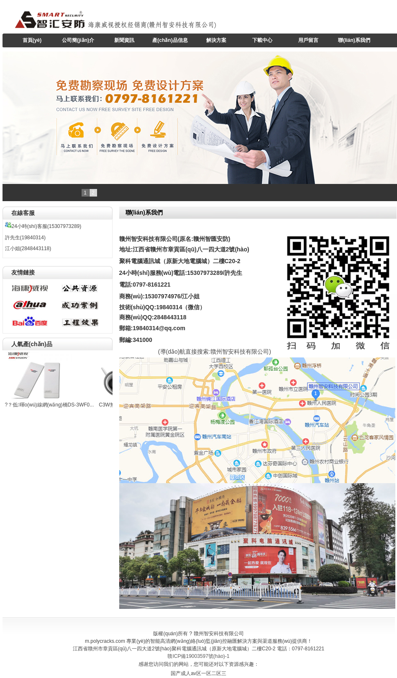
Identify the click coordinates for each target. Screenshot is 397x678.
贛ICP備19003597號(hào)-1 (198, 656)
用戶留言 (308, 40)
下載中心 (262, 40)
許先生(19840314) (25, 238)
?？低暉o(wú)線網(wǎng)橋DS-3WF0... (49, 405)
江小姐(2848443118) (28, 248)
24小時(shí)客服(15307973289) (43, 226)
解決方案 (216, 40)
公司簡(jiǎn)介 (78, 40)
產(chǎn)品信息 (169, 40)
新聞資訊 (124, 40)
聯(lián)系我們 (354, 40)
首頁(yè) (32, 40)
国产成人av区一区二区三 (198, 673)
